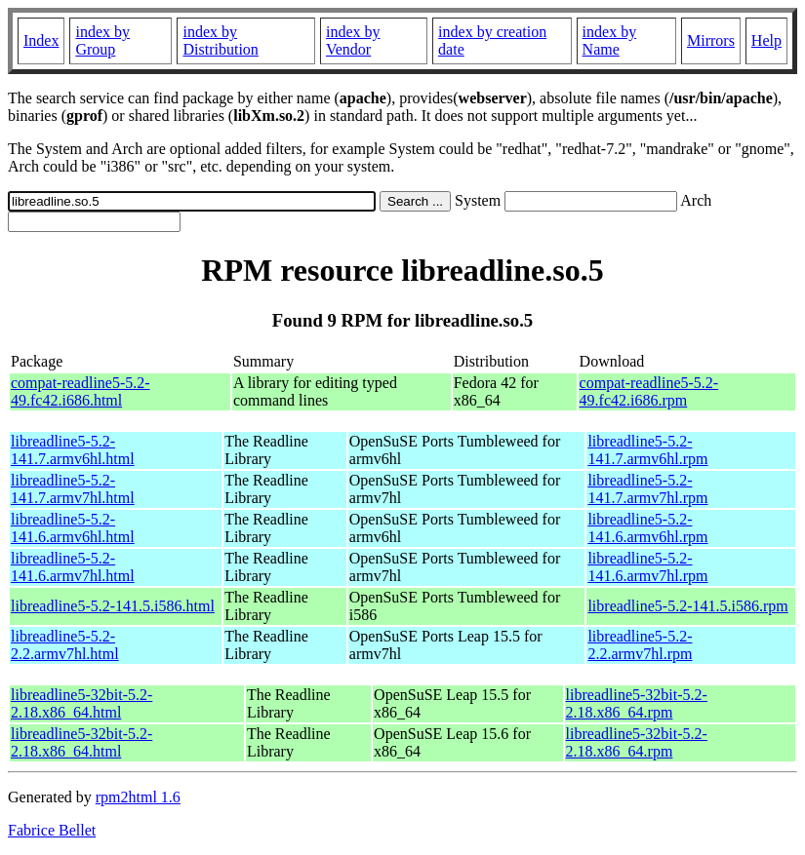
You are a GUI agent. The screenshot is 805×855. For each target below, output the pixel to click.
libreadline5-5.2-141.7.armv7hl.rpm (647, 489)
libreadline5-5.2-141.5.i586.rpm (687, 606)
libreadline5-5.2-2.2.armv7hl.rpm (639, 645)
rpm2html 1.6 (138, 797)
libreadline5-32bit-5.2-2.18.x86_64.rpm (636, 703)
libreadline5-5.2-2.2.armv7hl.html (65, 645)
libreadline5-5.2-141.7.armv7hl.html (73, 489)
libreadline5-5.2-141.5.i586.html (113, 606)
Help (766, 40)
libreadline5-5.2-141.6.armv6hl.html (73, 528)
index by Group (102, 40)
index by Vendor (353, 40)
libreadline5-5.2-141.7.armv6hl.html (73, 450)
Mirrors (711, 40)
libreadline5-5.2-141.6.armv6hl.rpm (647, 528)
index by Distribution (220, 40)
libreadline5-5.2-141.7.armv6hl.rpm (647, 450)
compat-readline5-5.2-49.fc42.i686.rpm (649, 391)
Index (41, 40)
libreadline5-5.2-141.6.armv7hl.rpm (647, 567)
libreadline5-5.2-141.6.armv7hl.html (73, 567)
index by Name (610, 40)
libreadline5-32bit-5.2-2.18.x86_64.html (81, 703)
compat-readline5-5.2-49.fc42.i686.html (80, 391)
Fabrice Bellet (52, 830)
